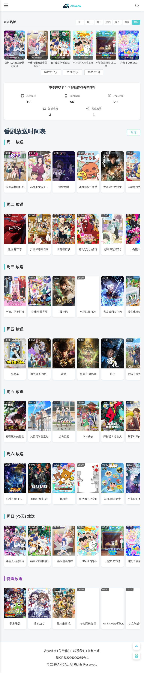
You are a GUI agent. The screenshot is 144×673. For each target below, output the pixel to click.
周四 (104, 22)
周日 (135, 22)
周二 (84, 22)
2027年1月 (94, 72)
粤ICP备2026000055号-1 (72, 657)
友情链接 (50, 650)
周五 (114, 22)
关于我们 (65, 650)
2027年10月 (51, 72)
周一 (73, 22)
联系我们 (79, 650)
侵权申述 (94, 650)
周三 (94, 22)
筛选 (133, 132)
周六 (125, 22)
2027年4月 (72, 72)
